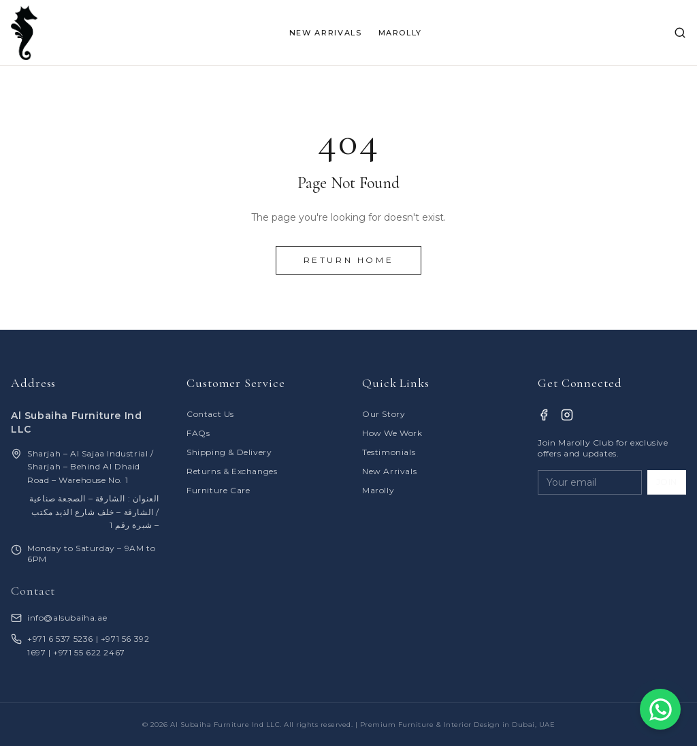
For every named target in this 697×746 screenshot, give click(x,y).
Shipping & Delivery (229, 452)
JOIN (666, 482)
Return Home (349, 260)
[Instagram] (567, 415)
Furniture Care (218, 490)
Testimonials (388, 452)
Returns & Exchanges (232, 471)
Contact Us (210, 414)
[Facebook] (544, 415)
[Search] (680, 33)
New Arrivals (389, 471)
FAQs (198, 433)
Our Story (383, 414)
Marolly (378, 490)
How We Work (392, 433)
